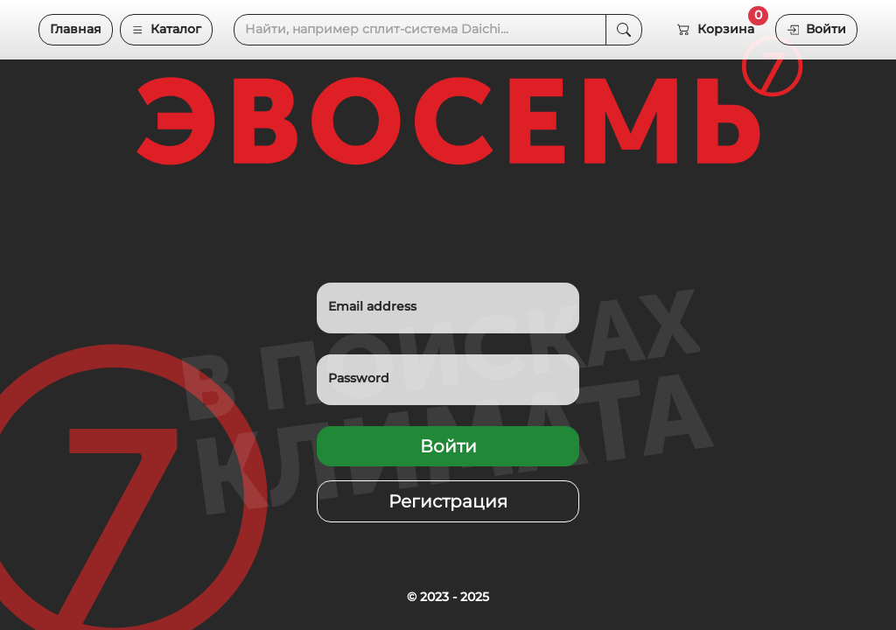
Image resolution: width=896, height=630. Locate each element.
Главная (76, 29)
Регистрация (448, 501)
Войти (816, 29)
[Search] (420, 30)
